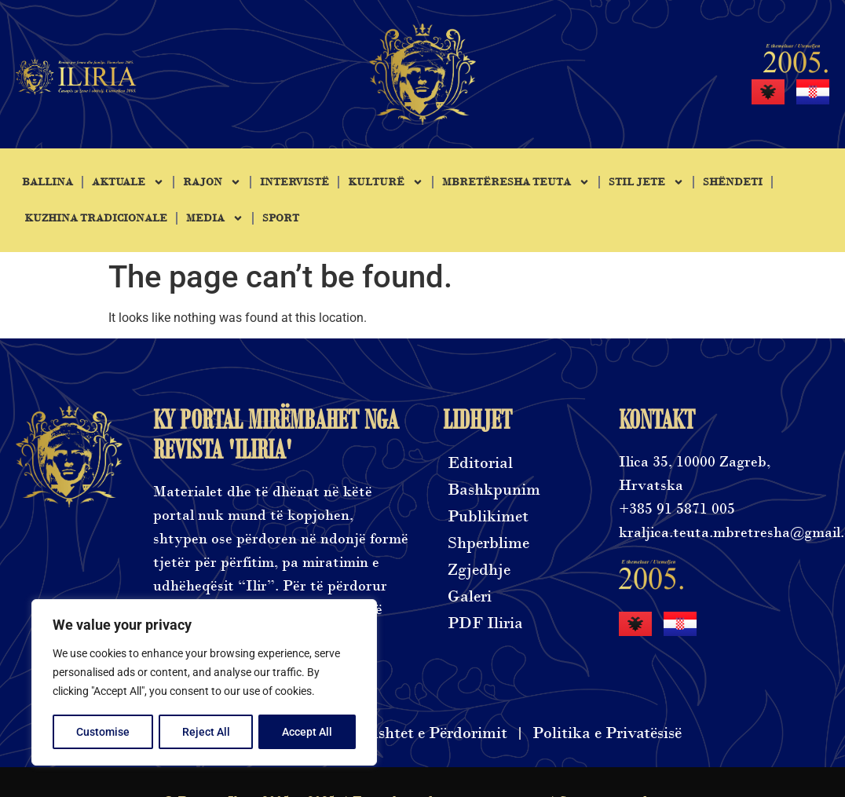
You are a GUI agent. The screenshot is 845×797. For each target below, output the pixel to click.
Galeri (470, 596)
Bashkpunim (494, 489)
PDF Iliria (485, 623)
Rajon (212, 182)
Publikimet (488, 516)
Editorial (480, 462)
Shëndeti (733, 182)
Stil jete (646, 182)
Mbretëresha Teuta (516, 182)
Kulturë (385, 182)
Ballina (47, 182)
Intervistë (294, 182)
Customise (103, 732)
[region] (204, 683)
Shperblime (488, 543)
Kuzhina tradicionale (95, 218)
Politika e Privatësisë (607, 733)
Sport (280, 218)
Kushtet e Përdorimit (432, 733)
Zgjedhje (479, 569)
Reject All (206, 732)
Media (214, 218)
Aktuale (128, 182)
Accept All (308, 732)
